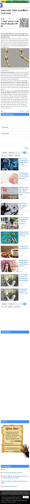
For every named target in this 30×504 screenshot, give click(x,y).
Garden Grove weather (15, 330)
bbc (5, 469)
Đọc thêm (21, 169)
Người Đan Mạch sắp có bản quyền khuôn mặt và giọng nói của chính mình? (24, 191)
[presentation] (14, 142)
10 (2, 155)
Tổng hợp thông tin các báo (10, 486)
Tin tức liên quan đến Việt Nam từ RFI (12, 472)
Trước (12, 19)
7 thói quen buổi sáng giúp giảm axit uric (24, 248)
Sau (16, 19)
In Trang (1, 111)
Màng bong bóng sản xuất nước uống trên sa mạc (23, 290)
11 (5, 155)
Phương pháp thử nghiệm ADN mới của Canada (23, 233)
